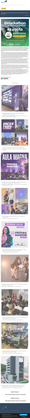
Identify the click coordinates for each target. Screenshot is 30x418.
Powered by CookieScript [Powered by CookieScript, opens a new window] (26, 417)
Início (24, 15)
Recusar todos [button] (23, 416)
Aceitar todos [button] (23, 414)
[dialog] (15, 415)
